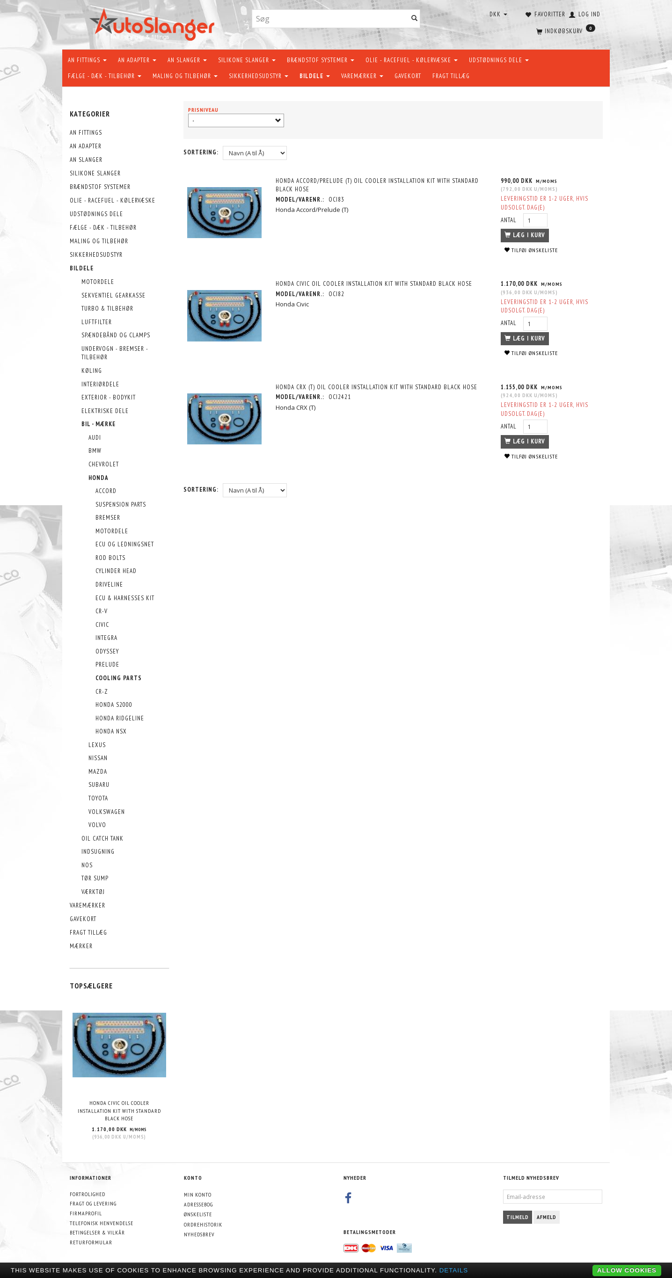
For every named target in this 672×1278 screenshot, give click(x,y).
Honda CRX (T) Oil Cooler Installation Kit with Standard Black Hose (377, 387)
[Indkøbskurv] (564, 30)
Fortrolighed (87, 1194)
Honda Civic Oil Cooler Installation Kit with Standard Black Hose (119, 1110)
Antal (509, 220)
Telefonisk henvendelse (101, 1223)
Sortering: (201, 152)
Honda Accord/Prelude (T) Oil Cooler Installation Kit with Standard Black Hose (378, 185)
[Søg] (414, 19)
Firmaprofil (86, 1213)
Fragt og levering (93, 1203)
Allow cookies (627, 1270)
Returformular (91, 1242)
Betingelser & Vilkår (97, 1232)
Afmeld (546, 1216)
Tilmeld (517, 1216)
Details (453, 1270)
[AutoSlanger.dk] (153, 23)
